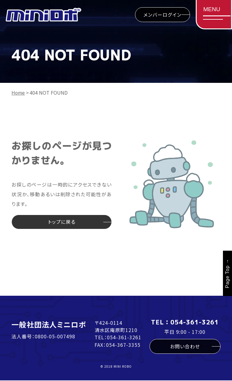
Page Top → (227, 274)
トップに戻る (62, 222)
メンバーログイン (162, 14)
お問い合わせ (185, 346)
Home (18, 92)
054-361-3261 (124, 337)
